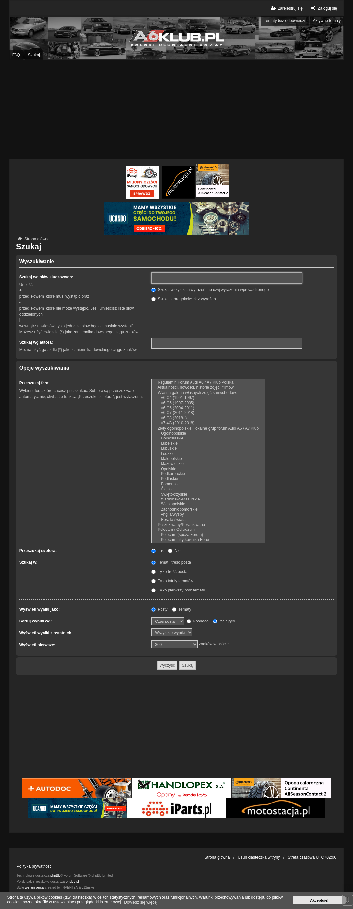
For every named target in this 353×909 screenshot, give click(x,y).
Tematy (181, 609)
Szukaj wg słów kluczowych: (46, 277)
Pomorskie (208, 484)
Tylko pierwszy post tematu (178, 590)
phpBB (55, 875)
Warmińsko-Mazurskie (208, 499)
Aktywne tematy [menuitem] (327, 20)
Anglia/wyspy (208, 514)
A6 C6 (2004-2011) (208, 408)
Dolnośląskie (208, 438)
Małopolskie (208, 458)
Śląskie (208, 489)
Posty (159, 609)
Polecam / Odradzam (208, 529)
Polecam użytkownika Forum (208, 539)
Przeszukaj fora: (34, 383)
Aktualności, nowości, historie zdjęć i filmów (208, 387)
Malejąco (224, 621)
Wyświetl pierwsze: (37, 645)
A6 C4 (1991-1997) (208, 397)
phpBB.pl (72, 881)
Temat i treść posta (171, 562)
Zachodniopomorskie (208, 509)
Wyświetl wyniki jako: (39, 609)
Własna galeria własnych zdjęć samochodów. (208, 392)
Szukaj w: (28, 562)
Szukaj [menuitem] (34, 55)
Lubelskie (208, 443)
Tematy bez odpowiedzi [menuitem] (284, 20)
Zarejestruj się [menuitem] (286, 8)
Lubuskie (208, 448)
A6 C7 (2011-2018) (208, 412)
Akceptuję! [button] (319, 900)
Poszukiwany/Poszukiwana (208, 524)
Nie (174, 550)
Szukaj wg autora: (36, 342)
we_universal (34, 887)
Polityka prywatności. (35, 866)
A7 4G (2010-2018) (208, 423)
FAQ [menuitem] (16, 55)
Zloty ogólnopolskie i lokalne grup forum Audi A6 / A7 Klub (208, 428)
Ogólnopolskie (208, 433)
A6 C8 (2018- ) (208, 418)
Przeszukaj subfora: (38, 550)
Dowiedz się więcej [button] (140, 902)
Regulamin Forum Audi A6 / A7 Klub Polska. (208, 382)
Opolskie (208, 469)
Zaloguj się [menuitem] (323, 8)
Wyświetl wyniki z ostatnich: (46, 633)
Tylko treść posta (169, 571)
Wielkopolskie (208, 504)
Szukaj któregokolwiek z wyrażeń (183, 299)
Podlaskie (208, 478)
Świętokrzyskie (208, 494)
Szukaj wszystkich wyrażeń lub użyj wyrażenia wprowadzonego (210, 290)
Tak (157, 550)
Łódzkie (208, 453)
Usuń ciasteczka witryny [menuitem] (259, 857)
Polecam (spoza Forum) (208, 534)
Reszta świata (208, 519)
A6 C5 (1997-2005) (208, 403)
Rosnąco (198, 621)
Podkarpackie (208, 473)
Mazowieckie (208, 463)
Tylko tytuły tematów (172, 581)
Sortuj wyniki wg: (35, 621)
